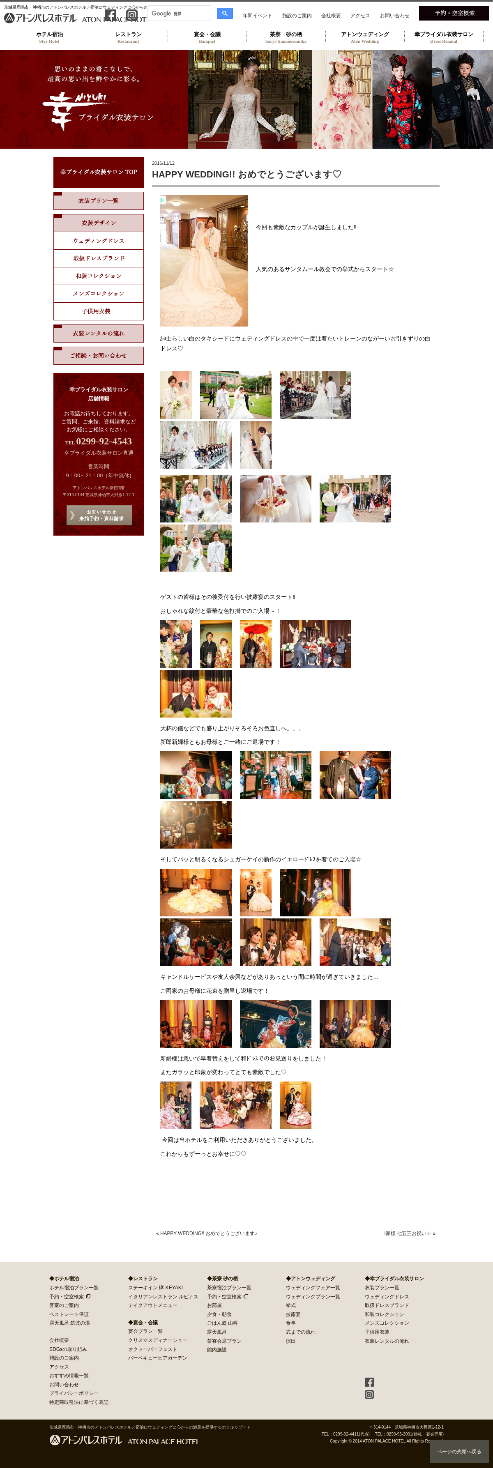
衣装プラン (98, 201)
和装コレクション (98, 276)
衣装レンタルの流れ (98, 333)
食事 (291, 1323)
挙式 (291, 1305)
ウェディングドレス (98, 241)
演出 (291, 1341)
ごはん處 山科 (222, 1323)
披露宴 (293, 1314)
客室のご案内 (64, 1305)
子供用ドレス (98, 311)
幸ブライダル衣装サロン (443, 37)
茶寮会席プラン (224, 1341)
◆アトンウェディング (310, 1279)
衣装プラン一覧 (382, 1288)
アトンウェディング (364, 37)
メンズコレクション (98, 294)
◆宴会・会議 (143, 1322)
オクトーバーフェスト (152, 1349)
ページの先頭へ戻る (459, 1451)
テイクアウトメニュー (152, 1305)
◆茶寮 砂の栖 (222, 1279)
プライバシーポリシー (74, 1393)
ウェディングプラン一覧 (313, 1297)
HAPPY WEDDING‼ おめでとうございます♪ (208, 1233)
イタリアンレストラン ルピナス (163, 1297)
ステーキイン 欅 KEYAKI (155, 1288)
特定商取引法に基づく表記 (78, 1402)
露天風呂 (217, 1332)
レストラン (128, 37)
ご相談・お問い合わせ (98, 356)
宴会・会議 (207, 37)
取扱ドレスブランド (98, 258)
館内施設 (217, 1350)
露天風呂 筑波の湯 (69, 1323)
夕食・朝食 (219, 1314)
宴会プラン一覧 (145, 1331)
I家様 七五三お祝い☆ (407, 1233)
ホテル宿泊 (49, 37)
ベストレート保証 (69, 1314)
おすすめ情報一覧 (69, 1375)
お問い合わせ (395, 15)
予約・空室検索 (66, 1297)
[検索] (178, 13)
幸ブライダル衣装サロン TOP (98, 172)
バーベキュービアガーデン (157, 1358)
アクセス (360, 15)
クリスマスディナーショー (157, 1340)
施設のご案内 (297, 15)
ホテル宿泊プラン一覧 (74, 1288)
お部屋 (214, 1305)
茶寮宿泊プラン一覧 (229, 1288)
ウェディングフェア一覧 (313, 1288)
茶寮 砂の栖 (285, 37)
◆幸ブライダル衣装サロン (394, 1279)
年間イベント (257, 15)
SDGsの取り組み (68, 1349)
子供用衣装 (377, 1332)
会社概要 (331, 15)
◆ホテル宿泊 (64, 1279)
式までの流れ (301, 1332)
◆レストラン (143, 1279)
